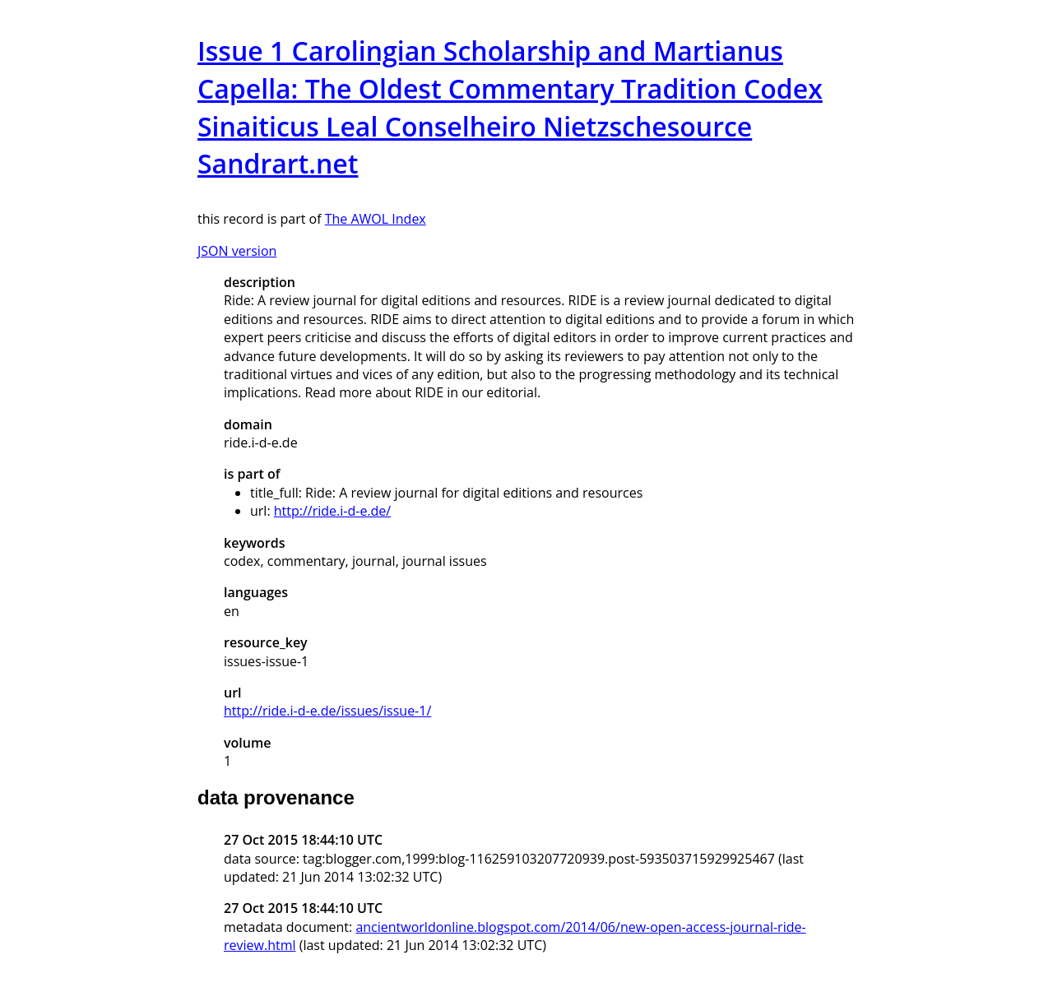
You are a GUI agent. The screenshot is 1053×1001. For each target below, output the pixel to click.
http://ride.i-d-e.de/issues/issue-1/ (327, 711)
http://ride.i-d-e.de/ (332, 511)
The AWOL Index (375, 219)
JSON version (236, 251)
